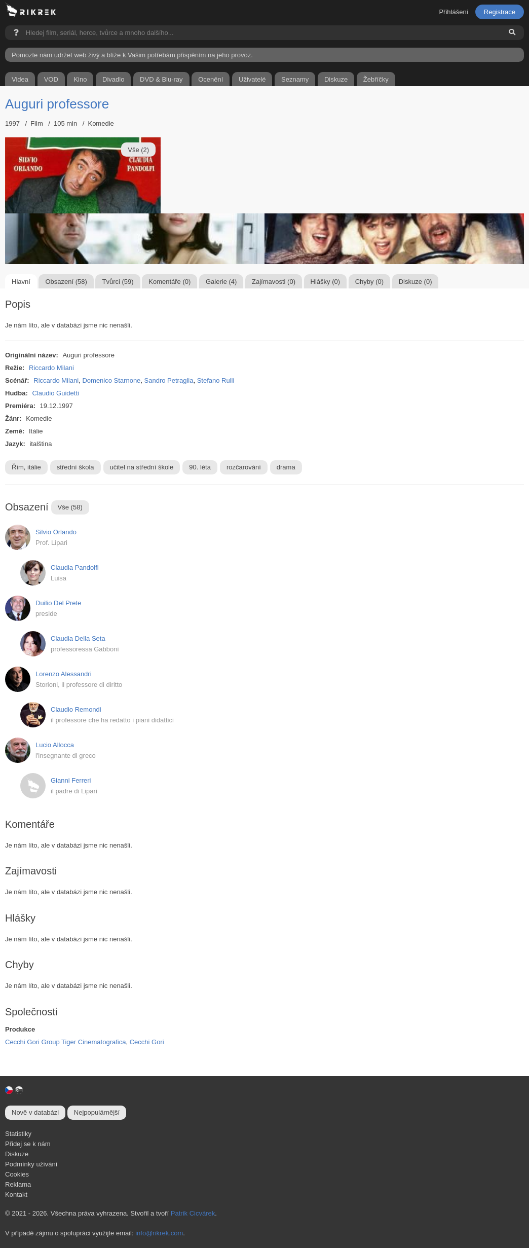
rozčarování (243, 467)
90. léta (200, 467)
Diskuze (16, 1154)
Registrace (499, 12)
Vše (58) (70, 507)
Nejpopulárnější (97, 1112)
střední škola (75, 467)
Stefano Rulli (216, 380)
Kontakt (16, 1194)
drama (286, 467)
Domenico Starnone (111, 380)
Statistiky (18, 1133)
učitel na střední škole (142, 467)
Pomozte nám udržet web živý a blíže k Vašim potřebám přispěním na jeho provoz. (132, 55)
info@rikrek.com (159, 1233)
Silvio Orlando (56, 532)
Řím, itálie (26, 467)
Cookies (17, 1174)
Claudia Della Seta (78, 638)
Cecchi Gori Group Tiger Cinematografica (65, 1042)
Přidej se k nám (28, 1144)
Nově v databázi (35, 1112)
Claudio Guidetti (55, 393)
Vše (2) (138, 150)
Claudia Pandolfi (75, 567)
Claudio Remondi (76, 709)
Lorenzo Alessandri (63, 674)
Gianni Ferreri (71, 780)
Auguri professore (57, 104)
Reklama (18, 1184)
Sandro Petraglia (169, 380)
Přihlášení (453, 12)
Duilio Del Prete (58, 603)
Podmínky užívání (31, 1164)
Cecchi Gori (147, 1042)
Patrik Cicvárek (193, 1213)
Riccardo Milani (51, 368)
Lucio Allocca (54, 745)
